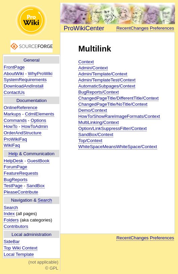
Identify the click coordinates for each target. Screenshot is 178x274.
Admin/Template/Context (102, 73)
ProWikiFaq (15, 139)
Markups (12, 113)
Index (9, 213)
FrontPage (14, 67)
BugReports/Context (98, 92)
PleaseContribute (21, 192)
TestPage (13, 185)
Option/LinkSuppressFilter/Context (112, 128)
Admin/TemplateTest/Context (107, 79)
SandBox (35, 185)
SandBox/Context (95, 134)
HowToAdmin (35, 126)
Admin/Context (93, 67)
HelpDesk (13, 160)
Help (13, 153)
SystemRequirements (25, 79)
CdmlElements (39, 113)
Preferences (162, 28)
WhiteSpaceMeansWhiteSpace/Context (117, 146)
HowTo (11, 126)
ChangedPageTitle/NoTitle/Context (112, 104)
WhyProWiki (40, 73)
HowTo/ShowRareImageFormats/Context (119, 116)
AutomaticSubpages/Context (106, 86)
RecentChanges (132, 28)
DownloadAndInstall (23, 86)
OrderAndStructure (22, 132)
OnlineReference (20, 107)
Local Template (19, 254)
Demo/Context (92, 110)
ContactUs (14, 92)
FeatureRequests (21, 173)
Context (86, 61)
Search (45, 200)
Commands (15, 120)
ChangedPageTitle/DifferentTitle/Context (118, 98)
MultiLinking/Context (98, 122)
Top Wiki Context (20, 247)
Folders (11, 219)
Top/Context (90, 140)
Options (38, 120)
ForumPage (15, 166)
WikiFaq (12, 145)
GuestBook (38, 160)
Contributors (16, 226)
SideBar (12, 241)
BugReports (15, 179)
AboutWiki (14, 73)
